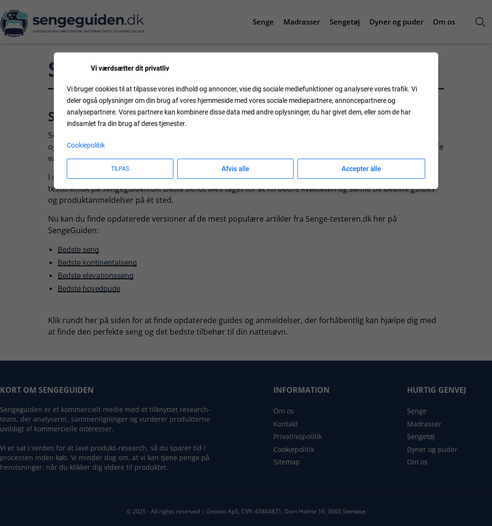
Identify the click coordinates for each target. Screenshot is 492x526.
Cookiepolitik (86, 145)
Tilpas (120, 168)
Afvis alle (235, 169)
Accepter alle (361, 169)
